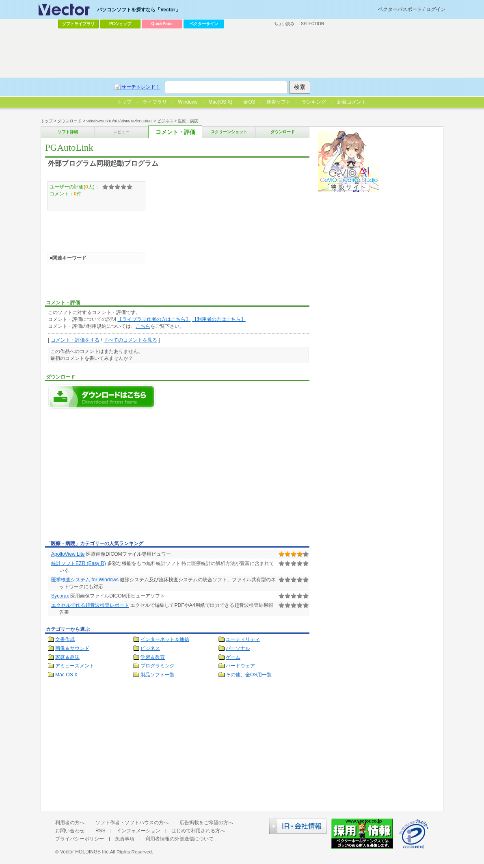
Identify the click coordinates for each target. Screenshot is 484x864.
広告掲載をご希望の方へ (206, 822)
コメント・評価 (175, 132)
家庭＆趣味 (67, 657)
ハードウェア (240, 666)
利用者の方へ (69, 822)
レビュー (121, 132)
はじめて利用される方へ (198, 831)
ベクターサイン (204, 24)
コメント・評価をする (75, 340)
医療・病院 (188, 121)
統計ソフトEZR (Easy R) (78, 563)
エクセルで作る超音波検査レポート (90, 605)
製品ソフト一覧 (157, 675)
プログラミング (157, 666)
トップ (47, 121)
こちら (143, 326)
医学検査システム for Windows (85, 579)
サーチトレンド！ (140, 87)
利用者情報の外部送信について (179, 839)
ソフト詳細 (68, 132)
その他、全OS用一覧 (249, 675)
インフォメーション (138, 831)
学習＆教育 (152, 657)
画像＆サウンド (72, 648)
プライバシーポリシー (79, 839)
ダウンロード (69, 121)
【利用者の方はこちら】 (219, 319)
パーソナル (238, 648)
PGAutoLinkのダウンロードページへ (102, 396)
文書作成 (65, 639)
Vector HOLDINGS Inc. (85, 852)
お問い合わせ (69, 831)
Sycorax (60, 596)
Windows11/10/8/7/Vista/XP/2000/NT (119, 121)
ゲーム (233, 657)
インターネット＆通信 (164, 639)
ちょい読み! (285, 24)
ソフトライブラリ (78, 24)
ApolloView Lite (68, 554)
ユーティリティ (243, 639)
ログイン (435, 9)
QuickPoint (162, 24)
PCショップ (120, 24)
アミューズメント (74, 666)
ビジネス (165, 121)
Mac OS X (66, 675)
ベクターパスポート (400, 9)
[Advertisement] (113, 477)
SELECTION (312, 24)
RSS (100, 831)
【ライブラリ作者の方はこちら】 (153, 319)
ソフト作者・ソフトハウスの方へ (132, 822)
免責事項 (124, 839)
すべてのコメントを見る (130, 340)
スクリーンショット (229, 132)
